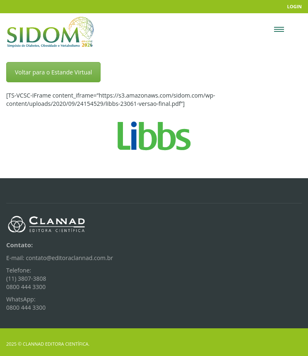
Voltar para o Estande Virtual (53, 72)
